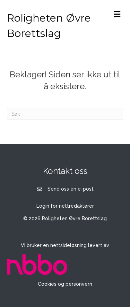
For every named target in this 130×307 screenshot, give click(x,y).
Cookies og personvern (65, 284)
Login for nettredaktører (65, 206)
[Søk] (65, 114)
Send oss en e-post (70, 189)
